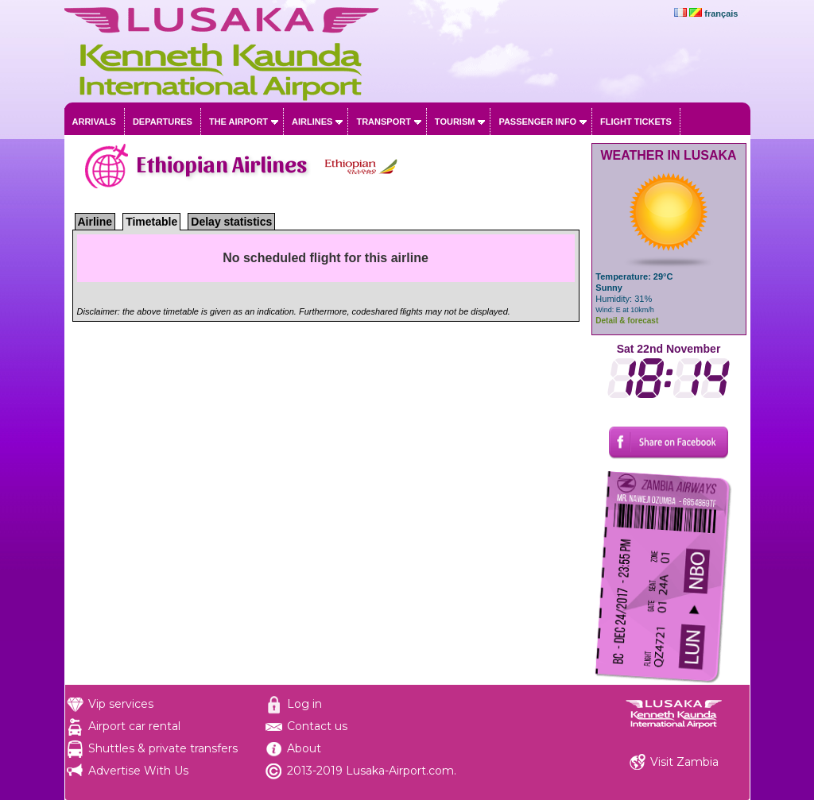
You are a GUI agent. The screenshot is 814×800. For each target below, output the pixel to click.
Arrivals (94, 121)
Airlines (312, 121)
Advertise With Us (138, 770)
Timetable (151, 221)
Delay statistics (231, 221)
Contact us (317, 726)
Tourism (455, 121)
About (304, 748)
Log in (304, 704)
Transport (383, 121)
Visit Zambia (684, 762)
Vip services (120, 704)
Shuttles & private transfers (163, 748)
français (721, 13)
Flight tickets (636, 121)
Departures (162, 121)
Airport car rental (134, 726)
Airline (95, 221)
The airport (238, 121)
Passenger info (537, 121)
